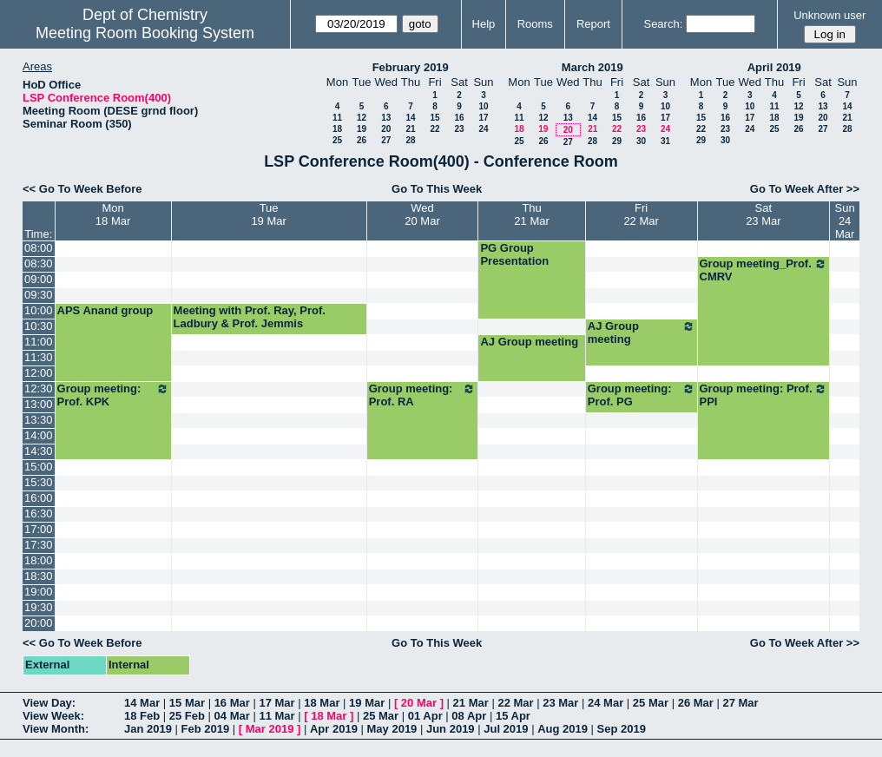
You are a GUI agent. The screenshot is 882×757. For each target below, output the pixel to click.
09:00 (38, 279)
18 (337, 129)
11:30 (38, 357)
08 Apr (468, 715)
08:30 (38, 263)
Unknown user (829, 15)
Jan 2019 (148, 728)
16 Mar (232, 702)
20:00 (38, 622)
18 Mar (321, 702)
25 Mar (650, 702)
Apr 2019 (334, 728)
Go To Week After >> (804, 188)
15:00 (38, 466)
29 (617, 141)
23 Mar (560, 702)
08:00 (38, 247)
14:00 (38, 435)
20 (386, 129)
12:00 (38, 372)
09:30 (38, 294)
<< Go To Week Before (82, 188)
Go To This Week (437, 188)
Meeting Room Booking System (145, 33)
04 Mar (232, 715)
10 (483, 106)
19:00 (38, 591)
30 (641, 141)
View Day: (49, 702)
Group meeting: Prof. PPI (764, 395)
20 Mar (419, 702)
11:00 (38, 341)
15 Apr (513, 715)
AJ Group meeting (641, 332)
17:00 (38, 529)
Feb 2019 (205, 728)
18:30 (38, 576)
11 (337, 117)
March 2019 (592, 67)
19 (361, 129)
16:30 (38, 513)
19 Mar (367, 702)
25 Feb (187, 715)
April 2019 (774, 67)
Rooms (535, 23)
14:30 (38, 450)
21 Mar (471, 702)
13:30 (38, 419)
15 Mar (187, 702)
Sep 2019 (621, 728)
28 (410, 140)
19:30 (38, 607)
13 (386, 117)
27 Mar (740, 702)
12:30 (38, 388)
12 (361, 117)
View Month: (56, 728)
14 (410, 117)
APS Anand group (105, 310)
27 (386, 140)
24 (483, 129)
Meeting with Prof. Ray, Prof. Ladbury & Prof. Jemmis (250, 317)
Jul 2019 (506, 728)
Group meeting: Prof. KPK (113, 395)
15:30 (38, 482)
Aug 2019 (562, 728)
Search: (662, 23)
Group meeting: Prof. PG (641, 395)
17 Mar (276, 702)
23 (459, 129)
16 (459, 117)
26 (361, 140)
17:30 (38, 544)
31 (665, 141)
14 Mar (142, 702)
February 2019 (410, 67)
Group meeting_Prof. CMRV (764, 270)
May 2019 (392, 728)
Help (484, 23)
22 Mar (515, 702)
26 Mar (696, 702)
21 (410, 129)
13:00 (38, 404)
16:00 (38, 497)
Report (593, 23)
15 (434, 117)
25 (337, 140)
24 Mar (605, 702)
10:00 (38, 310)
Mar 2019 (270, 728)
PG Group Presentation (514, 254)
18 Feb (142, 715)
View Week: (53, 715)
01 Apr (425, 715)
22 (434, 129)
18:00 (38, 560)
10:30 (38, 325)
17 (483, 117)
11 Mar (276, 715)
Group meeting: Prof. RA (423, 395)
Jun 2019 (450, 728)
